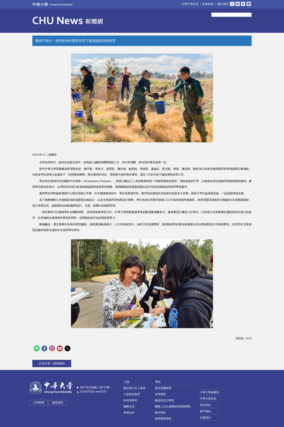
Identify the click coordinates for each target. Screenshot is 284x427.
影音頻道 (207, 4)
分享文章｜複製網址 (51, 363)
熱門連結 (205, 411)
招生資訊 (205, 404)
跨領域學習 (130, 400)
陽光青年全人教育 (134, 388)
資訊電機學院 (163, 388)
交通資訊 (205, 417)
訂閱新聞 (38, 402)
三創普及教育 (131, 394)
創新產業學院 (163, 418)
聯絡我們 (57, 402)
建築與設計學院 (164, 400)
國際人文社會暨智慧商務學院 (173, 406)
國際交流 (129, 406)
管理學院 (160, 394)
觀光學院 (160, 412)
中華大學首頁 (190, 4)
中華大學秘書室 (209, 392)
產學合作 (129, 412)
